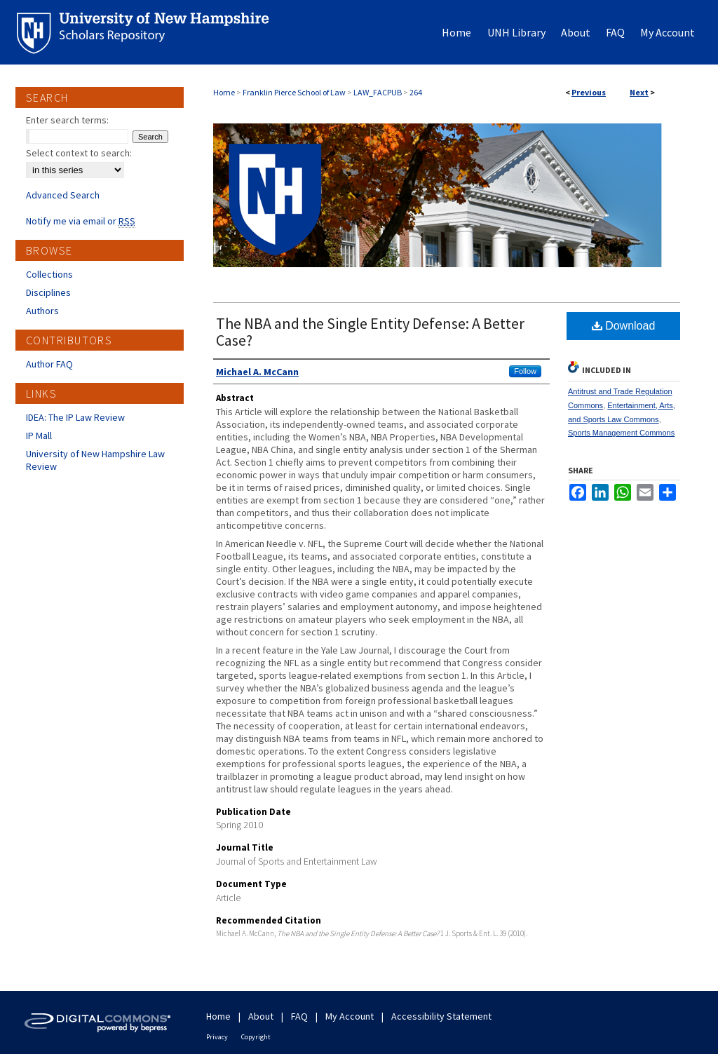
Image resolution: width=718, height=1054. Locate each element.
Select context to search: (79, 153)
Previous (588, 92)
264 (415, 92)
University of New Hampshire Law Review (95, 460)
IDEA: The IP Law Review (75, 417)
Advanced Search (63, 195)
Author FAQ (49, 364)
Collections (49, 274)
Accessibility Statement (441, 1016)
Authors (42, 310)
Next (639, 92)
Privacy (217, 1036)
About (260, 1016)
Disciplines (48, 292)
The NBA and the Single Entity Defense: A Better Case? (370, 331)
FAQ (299, 1016)
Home (224, 92)
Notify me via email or (80, 221)
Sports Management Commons (621, 432)
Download (624, 326)
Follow (525, 371)
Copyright (256, 1036)
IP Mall (39, 435)
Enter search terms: (67, 120)
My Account (349, 1016)
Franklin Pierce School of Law (294, 92)
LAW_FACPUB (377, 92)
